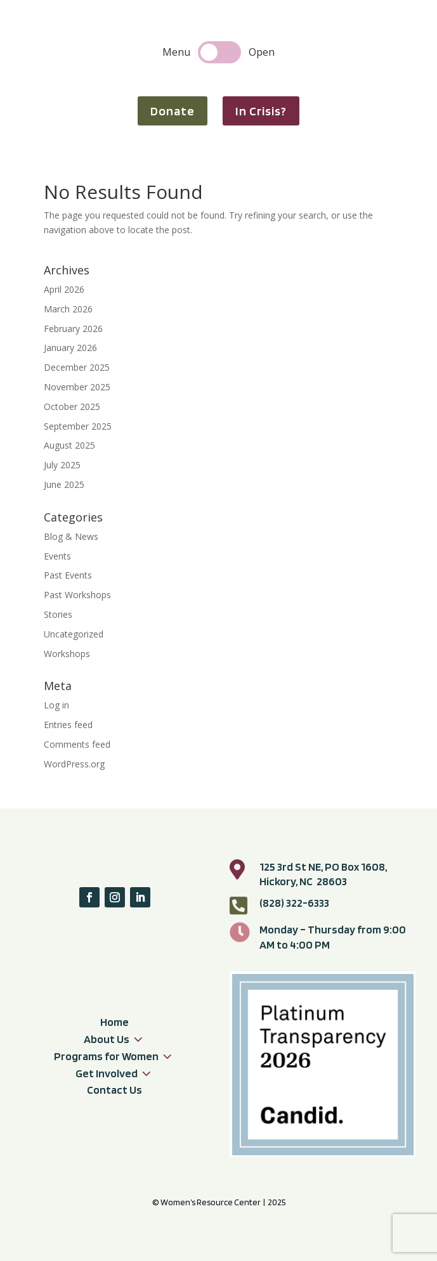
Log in (56, 705)
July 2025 (62, 465)
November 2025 (77, 387)
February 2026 (73, 329)
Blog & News (71, 536)
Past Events (68, 575)
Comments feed (77, 744)
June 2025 (64, 484)
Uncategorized (73, 634)
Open (262, 52)
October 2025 (72, 406)
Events (57, 556)
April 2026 (64, 289)
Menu (176, 52)
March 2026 (68, 309)
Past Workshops (77, 595)
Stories (58, 614)
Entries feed (68, 725)
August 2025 (69, 445)
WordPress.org (74, 764)
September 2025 (78, 426)
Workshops (67, 654)
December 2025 (77, 367)
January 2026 (70, 348)
